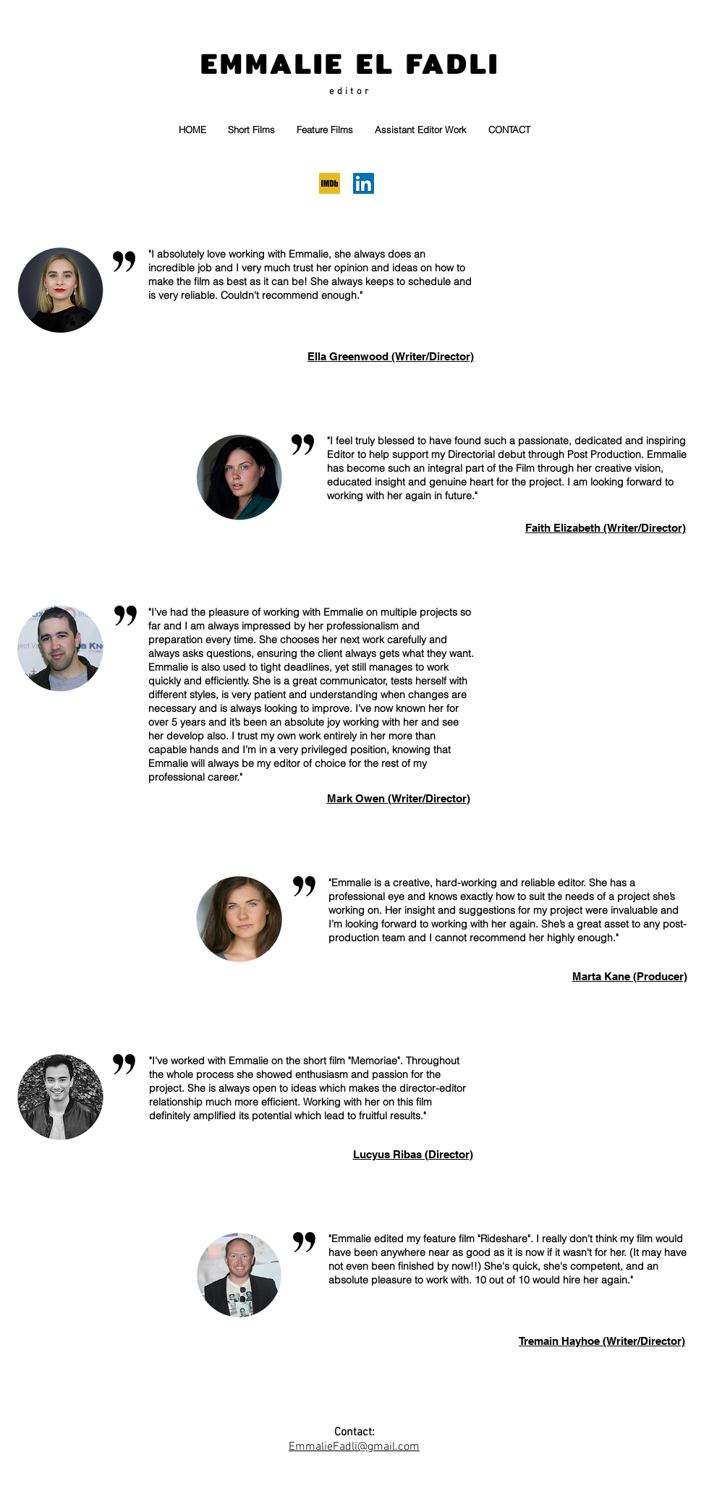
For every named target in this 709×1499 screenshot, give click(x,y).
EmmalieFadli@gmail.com (354, 1447)
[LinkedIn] (363, 183)
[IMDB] (329, 183)
